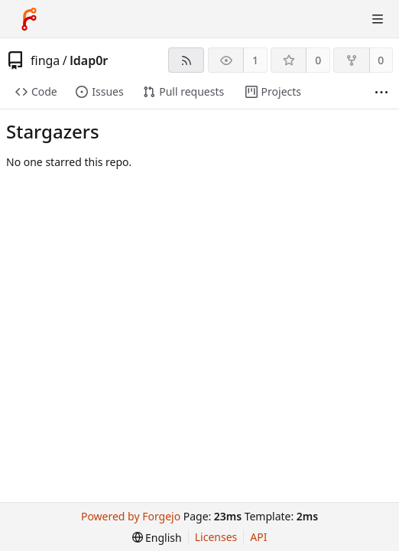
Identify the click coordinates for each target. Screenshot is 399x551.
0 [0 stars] (318, 60)
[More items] (381, 92)
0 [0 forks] (381, 60)
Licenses (216, 537)
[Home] (29, 19)
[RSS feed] (186, 60)
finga (45, 60)
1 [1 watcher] (255, 60)
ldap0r (89, 60)
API (258, 537)
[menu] (157, 537)
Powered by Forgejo (130, 516)
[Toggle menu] (377, 19)
